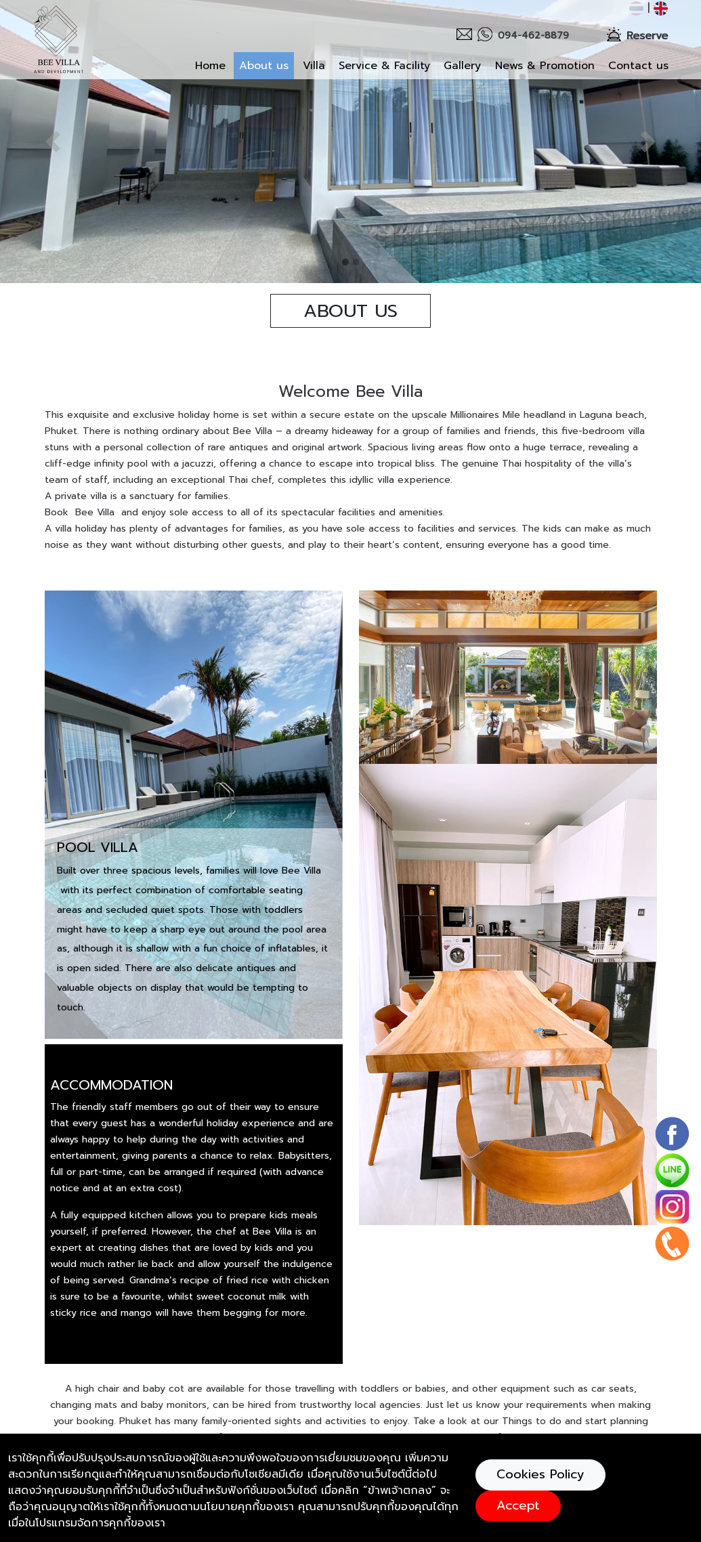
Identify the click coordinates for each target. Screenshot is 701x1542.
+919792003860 (344, 1408)
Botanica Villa (128, 1423)
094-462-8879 (341, 1390)
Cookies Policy (540, 1474)
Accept (518, 1505)
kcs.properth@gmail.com (362, 1426)
